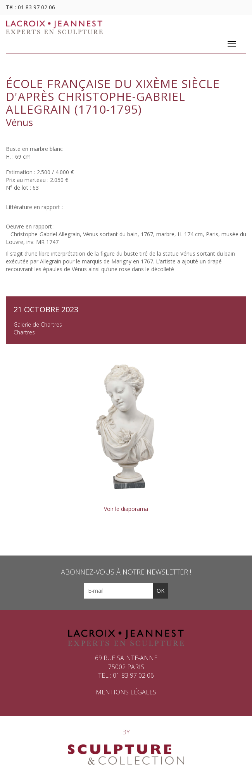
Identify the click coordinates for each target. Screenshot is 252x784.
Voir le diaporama (126, 508)
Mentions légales (126, 692)
